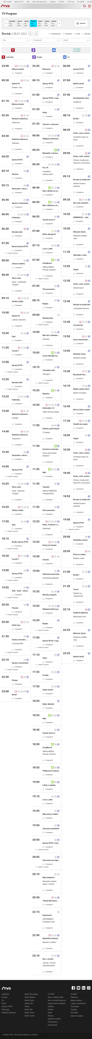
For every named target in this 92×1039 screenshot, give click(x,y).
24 (3, 1000)
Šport (4, 1003)
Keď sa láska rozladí (81, 410)
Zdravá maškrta (18, 264)
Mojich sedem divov (81, 389)
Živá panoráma (49, 289)
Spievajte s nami (80, 255)
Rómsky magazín (50, 595)
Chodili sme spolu (80, 424)
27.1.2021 (26, 23)
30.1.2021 (47, 23)
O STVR (51, 994)
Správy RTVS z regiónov (51, 98)
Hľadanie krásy (79, 354)
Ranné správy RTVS (20, 246)
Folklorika (16, 218)
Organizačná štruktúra (57, 1003)
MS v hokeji (7, 2)
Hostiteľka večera (80, 540)
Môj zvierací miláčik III (51, 814)
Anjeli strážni (48, 690)
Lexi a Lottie (48, 249)
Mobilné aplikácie (9, 1013)
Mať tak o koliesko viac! (51, 335)
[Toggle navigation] (89, 6)
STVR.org (70, 2)
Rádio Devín (29, 1000)
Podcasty (5, 1009)
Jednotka (5, 994)
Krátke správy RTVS (20, 542)
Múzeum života (79, 232)
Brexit (14, 695)
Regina (45, 304)
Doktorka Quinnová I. (20, 119)
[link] (11, 253)
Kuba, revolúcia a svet (51, 525)
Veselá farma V (49, 220)
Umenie (46, 560)
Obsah (65, 40)
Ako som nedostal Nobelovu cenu (81, 203)
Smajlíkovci (47, 263)
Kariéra (50, 1009)
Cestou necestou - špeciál (20, 640)
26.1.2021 (20, 23)
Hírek (45, 112)
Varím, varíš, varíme (81, 133)
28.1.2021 (33, 23)
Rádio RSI (28, 1009)
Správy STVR (19, 2)
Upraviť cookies (77, 1016)
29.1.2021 (40, 23)
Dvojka (4, 997)
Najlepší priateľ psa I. (51, 139)
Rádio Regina (30, 997)
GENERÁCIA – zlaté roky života (81, 217)
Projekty (74, 1009)
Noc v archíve (48, 959)
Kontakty (74, 1013)
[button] (13, 50)
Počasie (15, 174)
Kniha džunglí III (49, 234)
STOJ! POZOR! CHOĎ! (51, 356)
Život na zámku (79, 554)
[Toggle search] (84, 6)
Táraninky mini (49, 370)
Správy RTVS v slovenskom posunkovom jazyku (51, 843)
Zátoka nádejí (17, 301)
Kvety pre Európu (49, 545)
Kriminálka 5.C (49, 408)
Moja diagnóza (49, 877)
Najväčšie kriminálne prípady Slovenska (51, 938)
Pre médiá (81, 2)
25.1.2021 (12, 23)
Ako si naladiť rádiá (55, 997)
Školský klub (48, 318)
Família (46, 675)
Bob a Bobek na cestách (51, 191)
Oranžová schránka (50, 449)
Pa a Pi (45, 168)
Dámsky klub (17, 232)
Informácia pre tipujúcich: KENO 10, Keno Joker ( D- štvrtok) (51, 860)
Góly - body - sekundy (20, 591)
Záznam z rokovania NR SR (51, 124)
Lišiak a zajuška (49, 785)
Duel (14, 336)
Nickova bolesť (18, 69)
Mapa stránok (76, 1000)
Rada (50, 1013)
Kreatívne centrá (54, 1019)
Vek (4, 40)
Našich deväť (78, 84)
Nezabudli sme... (80, 375)
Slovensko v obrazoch (20, 189)
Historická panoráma (51, 574)
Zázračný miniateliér (51, 829)
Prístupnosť (37, 40)
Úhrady (50, 1016)
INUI (44, 472)
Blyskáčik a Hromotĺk (51, 153)
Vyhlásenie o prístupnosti (53, 1023)
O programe (17, 73)
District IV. (16, 84)
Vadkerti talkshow (80, 613)
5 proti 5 (15, 351)
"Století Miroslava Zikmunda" (51, 901)
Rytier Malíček (48, 704)
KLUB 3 (76, 119)
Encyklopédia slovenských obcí (81, 98)
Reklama (74, 997)
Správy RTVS (17, 160)
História (53, 2)
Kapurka (46, 394)
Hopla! (75, 269)
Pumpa (15, 680)
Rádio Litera (29, 1013)
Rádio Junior (30, 1016)
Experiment (47, 915)
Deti (28, 2)
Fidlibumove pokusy (51, 771)
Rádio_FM (29, 1003)
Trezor (76, 589)
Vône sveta (16, 278)
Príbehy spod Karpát (51, 429)
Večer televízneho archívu (81, 340)
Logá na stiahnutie (78, 1003)
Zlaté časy (16, 625)
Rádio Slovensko (31, 994)
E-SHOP (62, 2)
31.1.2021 (54, 23)
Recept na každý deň (81, 180)
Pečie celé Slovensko (39, 2)
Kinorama (46, 69)
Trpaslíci (46, 487)
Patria (27, 1006)
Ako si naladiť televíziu (57, 1000)
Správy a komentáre (20, 203)
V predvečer (78, 325)
